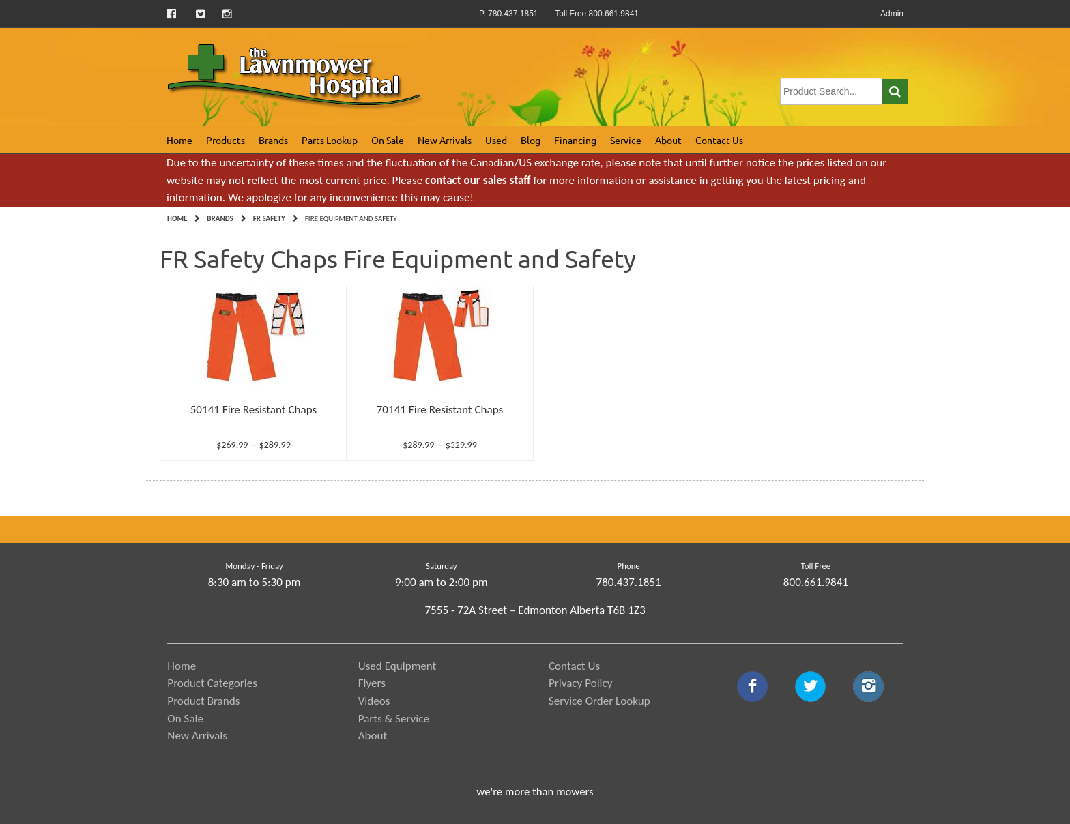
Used (496, 140)
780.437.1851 (628, 582)
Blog (530, 140)
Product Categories (212, 683)
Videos (374, 701)
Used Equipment (397, 666)
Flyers (372, 683)
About (668, 140)
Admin (891, 13)
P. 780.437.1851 (508, 13)
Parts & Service (393, 718)
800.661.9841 (815, 582)
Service (625, 140)
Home (179, 140)
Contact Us (719, 140)
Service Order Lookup (599, 701)
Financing (575, 140)
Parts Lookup (330, 140)
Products (225, 140)
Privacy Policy (581, 683)
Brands (273, 140)
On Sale (387, 140)
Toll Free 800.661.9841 (597, 13)
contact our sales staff (477, 180)
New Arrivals (445, 140)
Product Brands (203, 701)
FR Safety (269, 218)
